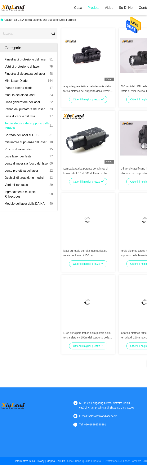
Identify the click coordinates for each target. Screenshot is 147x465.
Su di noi (126, 7)
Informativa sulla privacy (29, 461)
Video (109, 7)
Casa (78, 7)
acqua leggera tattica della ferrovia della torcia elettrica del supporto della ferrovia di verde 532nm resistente (87, 91)
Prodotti (93, 7)
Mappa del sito (56, 461)
